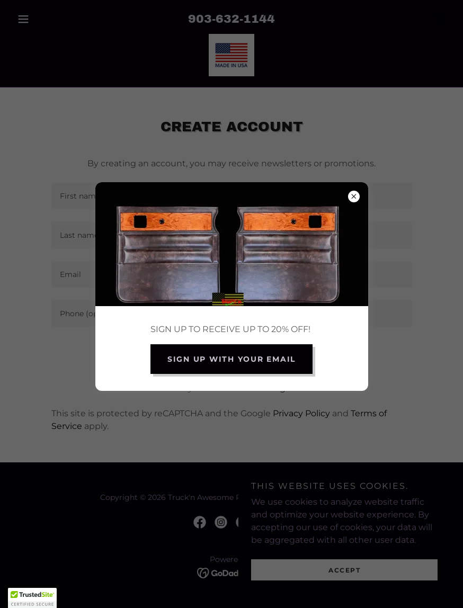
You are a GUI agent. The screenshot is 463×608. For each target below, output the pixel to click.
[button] (32, 598)
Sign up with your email (231, 359)
